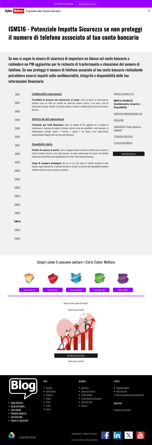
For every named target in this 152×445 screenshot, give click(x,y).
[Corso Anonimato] (76, 290)
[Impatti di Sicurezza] (128, 154)
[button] (149, 11)
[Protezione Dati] (99, 290)
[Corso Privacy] (52, 290)
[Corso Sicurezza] (29, 290)
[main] (76, 33)
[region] (76, 4)
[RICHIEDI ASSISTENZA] (75, 355)
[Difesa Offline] (123, 290)
